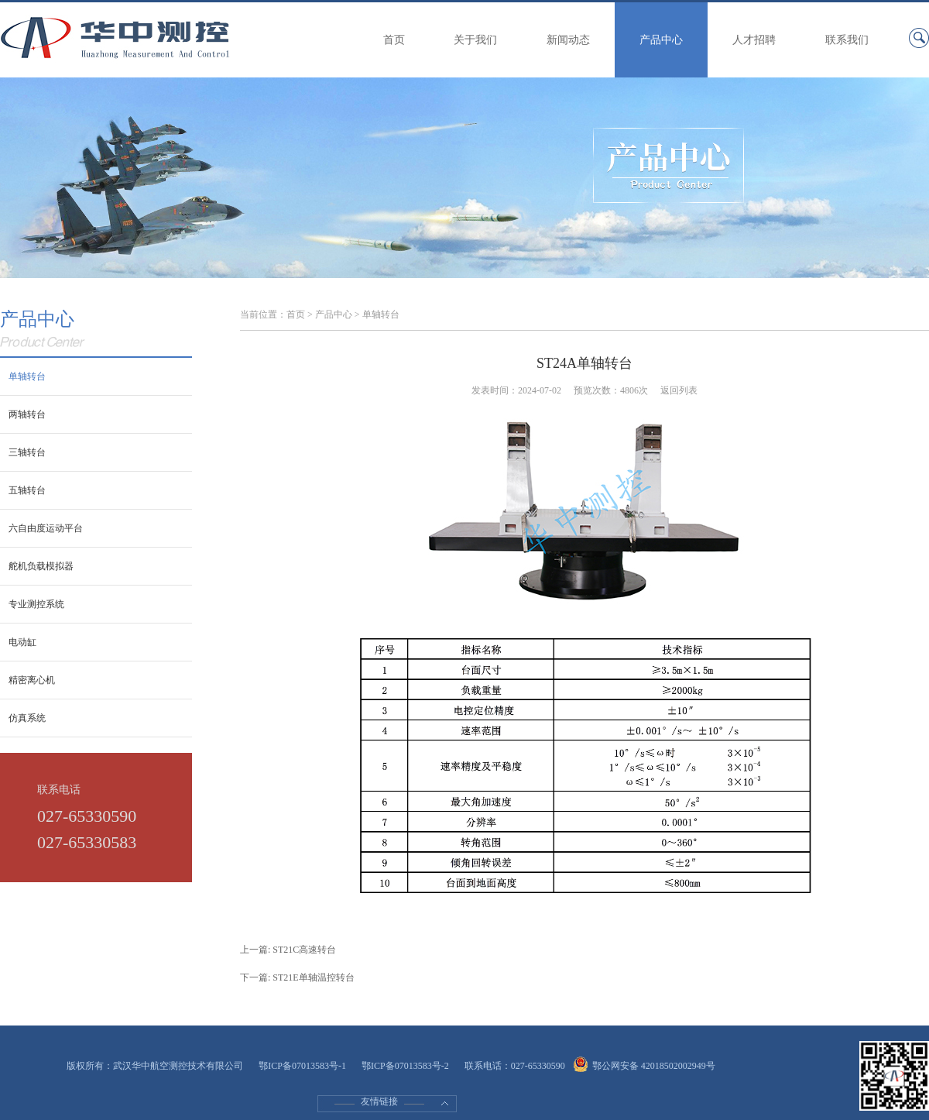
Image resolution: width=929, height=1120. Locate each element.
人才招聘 (754, 40)
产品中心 (661, 40)
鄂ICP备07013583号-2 (405, 1065)
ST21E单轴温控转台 (313, 977)
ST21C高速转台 (304, 949)
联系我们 (847, 40)
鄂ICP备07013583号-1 (302, 1065)
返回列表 (679, 390)
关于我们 (475, 40)
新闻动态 (568, 40)
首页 (394, 40)
